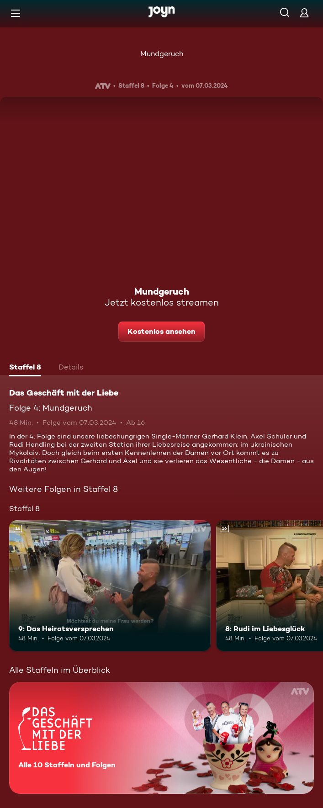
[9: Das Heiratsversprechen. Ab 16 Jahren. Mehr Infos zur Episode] (110, 585)
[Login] (304, 13)
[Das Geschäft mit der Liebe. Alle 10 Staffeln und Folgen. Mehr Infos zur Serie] (161, 738)
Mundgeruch (161, 53)
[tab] (25, 368)
